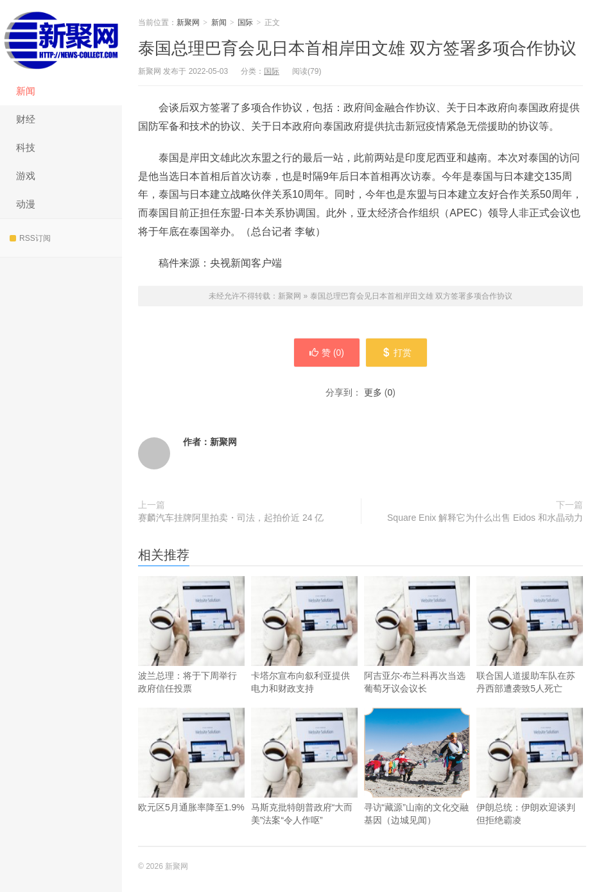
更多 (373, 392)
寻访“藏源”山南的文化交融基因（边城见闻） (417, 766)
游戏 (25, 175)
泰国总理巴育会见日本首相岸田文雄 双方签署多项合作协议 (357, 48)
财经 (25, 119)
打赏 (397, 352)
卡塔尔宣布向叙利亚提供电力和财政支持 (304, 655)
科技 (25, 147)
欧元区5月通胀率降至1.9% (191, 780)
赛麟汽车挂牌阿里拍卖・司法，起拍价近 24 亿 (231, 517)
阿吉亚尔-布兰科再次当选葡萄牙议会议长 (417, 655)
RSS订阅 (30, 238)
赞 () (326, 352)
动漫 (25, 203)
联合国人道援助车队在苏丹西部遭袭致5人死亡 (529, 655)
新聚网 (61, 38)
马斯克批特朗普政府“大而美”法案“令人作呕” (304, 786)
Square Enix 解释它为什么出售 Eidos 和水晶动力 (485, 517)
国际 (245, 22)
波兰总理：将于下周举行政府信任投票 (191, 655)
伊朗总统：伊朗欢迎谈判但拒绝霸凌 (529, 786)
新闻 (25, 90)
